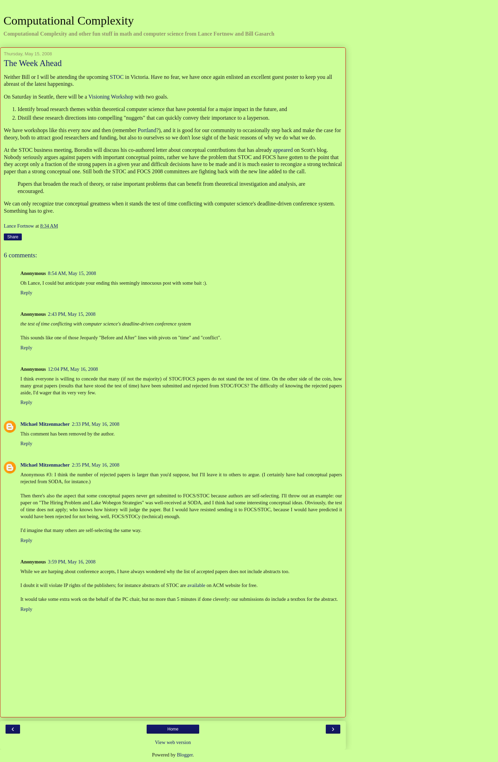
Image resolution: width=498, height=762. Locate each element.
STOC (116, 77)
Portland (147, 130)
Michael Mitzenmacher (45, 424)
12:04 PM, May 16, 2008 (73, 369)
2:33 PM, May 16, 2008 (96, 424)
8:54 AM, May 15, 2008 (72, 273)
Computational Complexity (68, 20)
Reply (26, 292)
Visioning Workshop (111, 97)
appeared (283, 150)
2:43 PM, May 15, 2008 (72, 314)
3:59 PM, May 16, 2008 (72, 561)
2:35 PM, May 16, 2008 (96, 465)
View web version (173, 742)
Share (12, 237)
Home (172, 729)
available (196, 585)
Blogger (185, 755)
